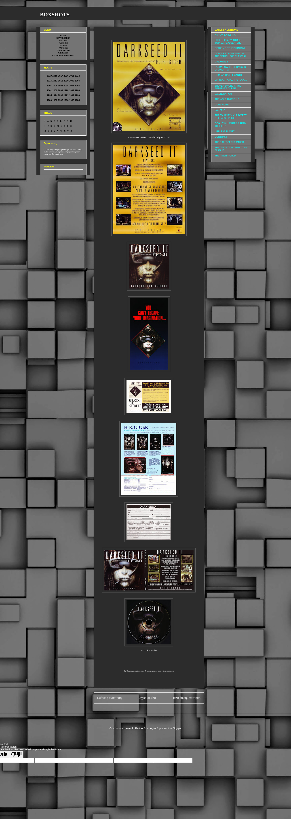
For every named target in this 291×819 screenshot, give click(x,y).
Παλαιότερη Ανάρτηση (186, 697)
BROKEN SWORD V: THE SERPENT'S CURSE (228, 87)
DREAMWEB (221, 61)
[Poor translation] (16, 754)
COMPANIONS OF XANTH (228, 75)
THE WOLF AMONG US (227, 99)
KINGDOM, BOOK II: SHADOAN (231, 80)
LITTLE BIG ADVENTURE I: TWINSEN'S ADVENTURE (229, 41)
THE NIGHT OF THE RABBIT (229, 142)
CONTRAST (221, 137)
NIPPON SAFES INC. (225, 35)
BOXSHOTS (55, 14)
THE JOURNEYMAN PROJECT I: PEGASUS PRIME (231, 116)
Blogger (177, 728)
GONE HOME (222, 104)
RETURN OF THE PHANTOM (230, 48)
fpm (161, 728)
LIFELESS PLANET (224, 131)
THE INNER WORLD (225, 155)
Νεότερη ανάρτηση (109, 697)
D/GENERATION (223, 94)
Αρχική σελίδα (146, 697)
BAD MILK (220, 110)
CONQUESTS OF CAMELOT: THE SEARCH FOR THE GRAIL (231, 55)
